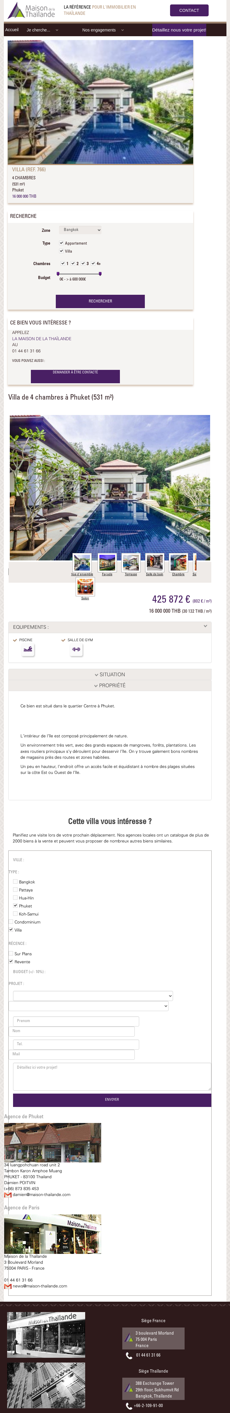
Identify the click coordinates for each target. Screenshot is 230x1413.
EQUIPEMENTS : (31, 627)
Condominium (27, 922)
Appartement (76, 244)
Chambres (41, 264)
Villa (68, 252)
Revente (22, 962)
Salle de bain (154, 564)
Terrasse (131, 564)
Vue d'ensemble (82, 564)
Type (46, 244)
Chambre (178, 564)
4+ (99, 264)
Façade (107, 564)
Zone (46, 231)
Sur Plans (23, 954)
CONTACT (189, 10)
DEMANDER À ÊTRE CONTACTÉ (75, 372)
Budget (44, 278)
